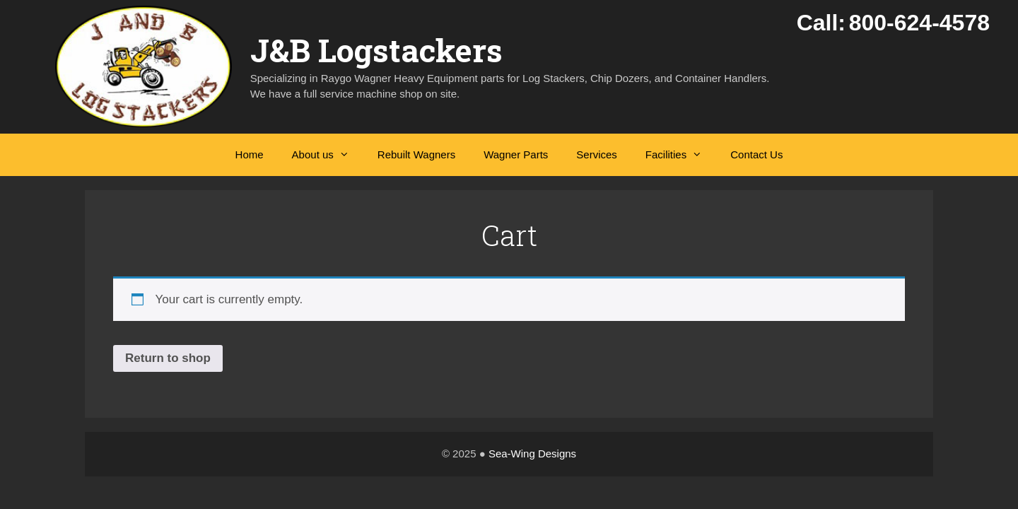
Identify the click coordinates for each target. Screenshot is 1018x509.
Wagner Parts (516, 154)
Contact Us (756, 154)
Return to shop (168, 358)
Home (249, 154)
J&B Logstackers (376, 50)
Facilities (680, 155)
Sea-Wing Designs (532, 453)
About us (327, 155)
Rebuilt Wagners (416, 154)
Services (596, 154)
